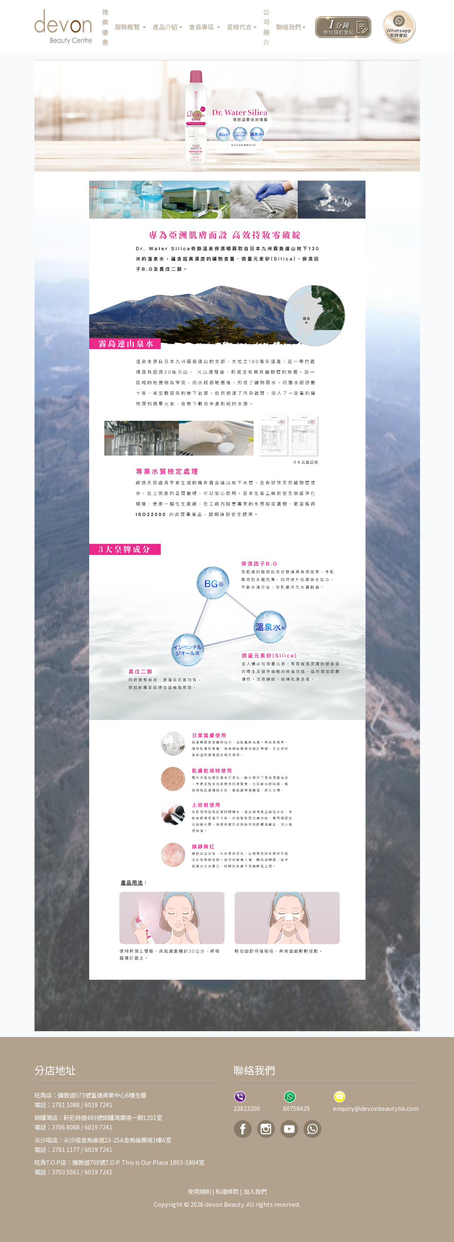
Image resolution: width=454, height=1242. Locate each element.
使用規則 (199, 1191)
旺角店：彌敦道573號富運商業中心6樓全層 (90, 1095)
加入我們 (255, 1191)
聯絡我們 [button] (288, 26)
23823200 (246, 1108)
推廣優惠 (105, 26)
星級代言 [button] (239, 26)
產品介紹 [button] (165, 26)
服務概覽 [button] (128, 26)
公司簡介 (266, 26)
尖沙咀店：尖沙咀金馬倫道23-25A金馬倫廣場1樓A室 (102, 1139)
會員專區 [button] (202, 26)
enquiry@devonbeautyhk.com (376, 1108)
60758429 (296, 1108)
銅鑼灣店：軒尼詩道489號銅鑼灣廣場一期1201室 (98, 1117)
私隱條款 (227, 1191)
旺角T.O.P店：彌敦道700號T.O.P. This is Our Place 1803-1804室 (119, 1162)
